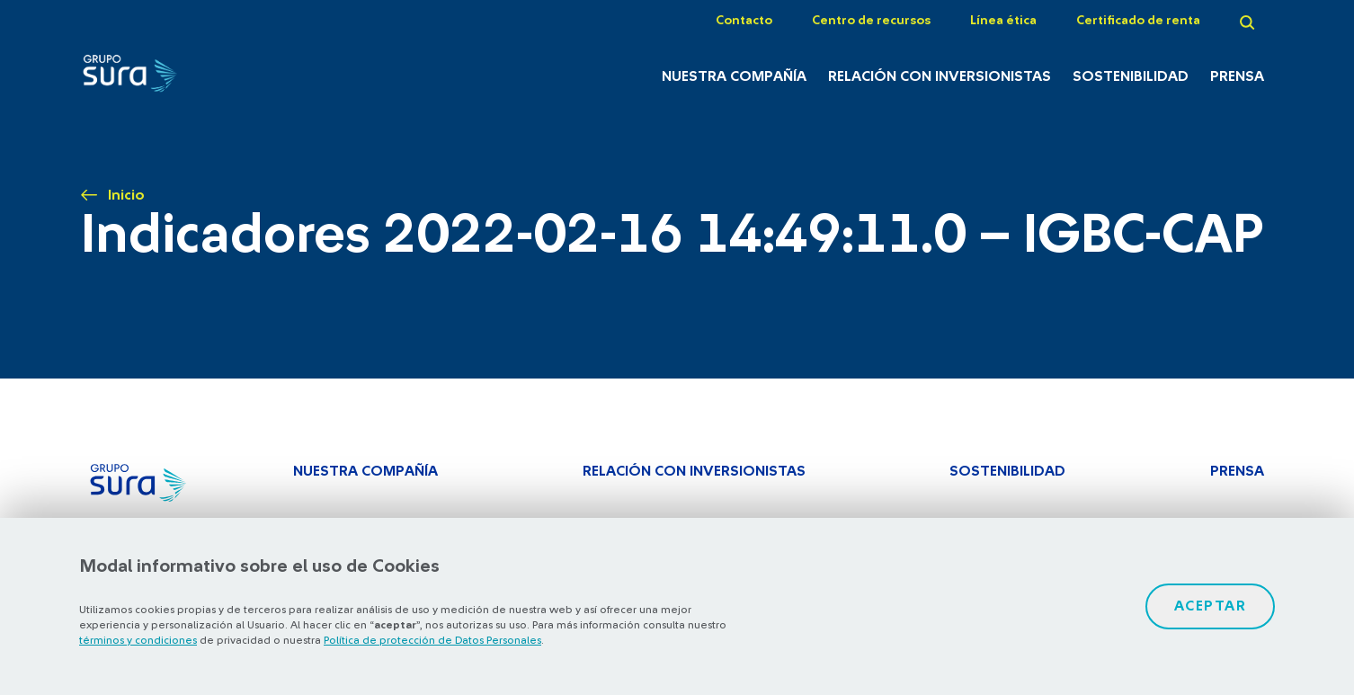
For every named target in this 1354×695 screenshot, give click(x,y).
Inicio (126, 195)
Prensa (1237, 76)
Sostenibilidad (1131, 76)
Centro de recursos (871, 20)
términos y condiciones (138, 640)
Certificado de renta (1138, 20)
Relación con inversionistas (939, 76)
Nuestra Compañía (734, 76)
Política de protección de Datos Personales (432, 640)
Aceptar (1210, 606)
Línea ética (1003, 20)
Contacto (744, 20)
